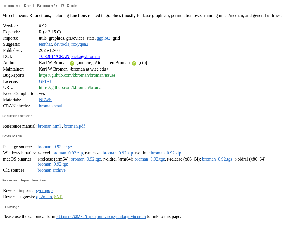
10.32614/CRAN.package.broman (69, 57)
